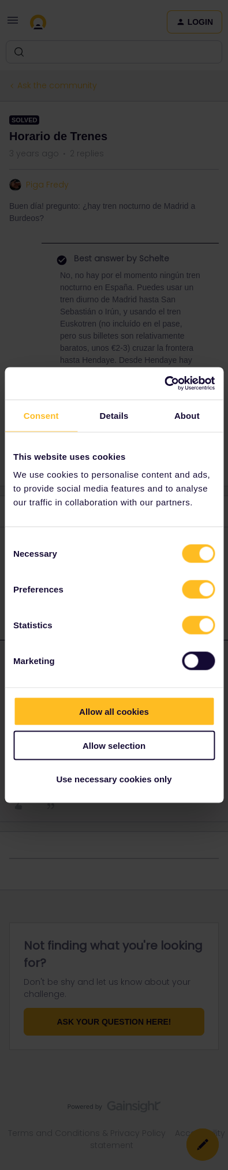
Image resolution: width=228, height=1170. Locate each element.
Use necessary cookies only (113, 779)
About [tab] (187, 415)
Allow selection (114, 745)
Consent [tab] (41, 415)
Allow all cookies (114, 712)
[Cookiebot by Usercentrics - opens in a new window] (164, 383)
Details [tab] (114, 415)
